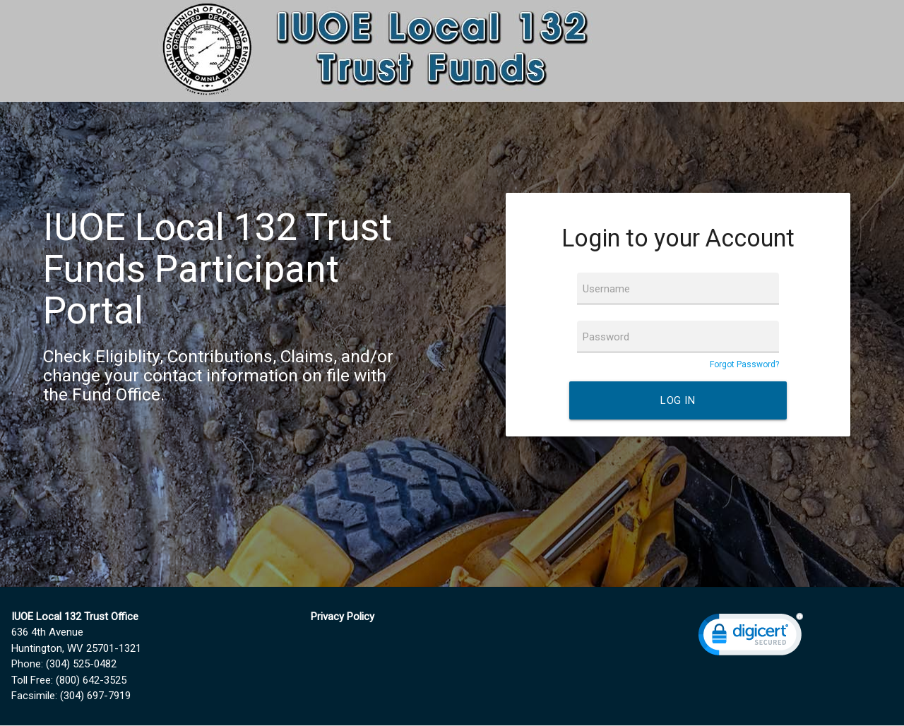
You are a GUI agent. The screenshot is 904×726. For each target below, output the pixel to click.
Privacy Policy (342, 616)
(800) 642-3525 (91, 680)
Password (606, 337)
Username (606, 288)
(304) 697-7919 (95, 695)
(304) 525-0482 (81, 663)
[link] (751, 637)
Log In (677, 400)
